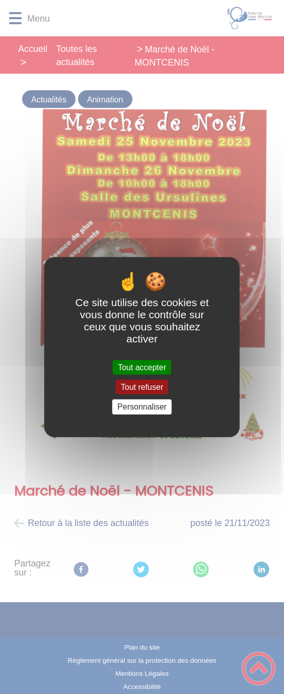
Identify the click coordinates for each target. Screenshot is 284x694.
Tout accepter (142, 367)
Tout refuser (142, 387)
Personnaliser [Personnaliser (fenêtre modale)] (142, 406)
